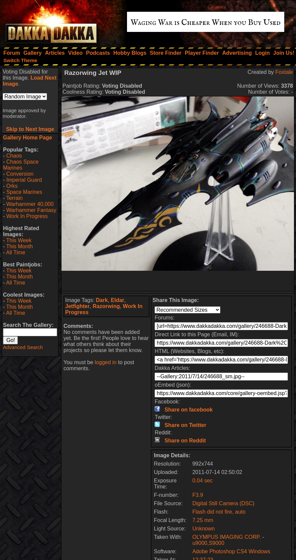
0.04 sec (202, 480)
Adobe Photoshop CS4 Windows (231, 551)
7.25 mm (202, 520)
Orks (12, 186)
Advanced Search (23, 347)
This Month (19, 246)
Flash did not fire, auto (218, 512)
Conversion (20, 174)
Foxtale (284, 72)
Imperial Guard (24, 180)
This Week (18, 240)
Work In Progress (27, 216)
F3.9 (197, 495)
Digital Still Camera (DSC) (223, 503)
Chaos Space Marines (21, 165)
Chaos (14, 156)
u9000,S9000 (208, 543)
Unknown (203, 528)
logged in (106, 362)
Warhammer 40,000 (30, 204)
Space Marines (24, 192)
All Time (15, 252)
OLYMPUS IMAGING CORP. (227, 537)
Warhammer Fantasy (31, 210)
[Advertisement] (177, 281)
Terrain (14, 198)
